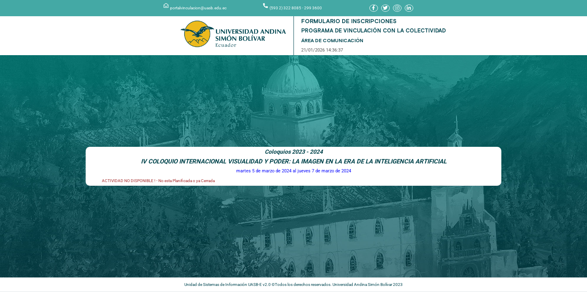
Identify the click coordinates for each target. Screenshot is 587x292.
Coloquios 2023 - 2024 (294, 147)
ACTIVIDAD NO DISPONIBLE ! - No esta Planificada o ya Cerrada (158, 176)
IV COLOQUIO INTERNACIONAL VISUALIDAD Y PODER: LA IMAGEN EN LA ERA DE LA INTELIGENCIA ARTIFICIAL (294, 157)
